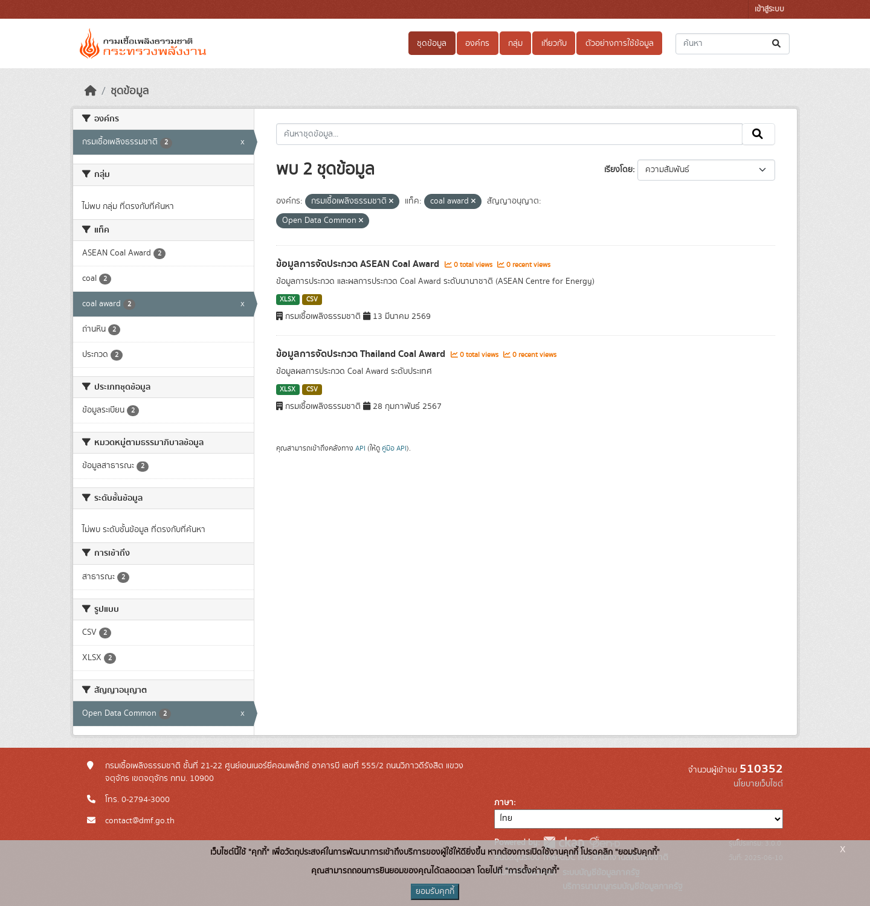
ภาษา (504, 803)
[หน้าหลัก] (91, 91)
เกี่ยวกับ (554, 43)
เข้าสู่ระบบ (769, 9)
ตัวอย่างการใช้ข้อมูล (619, 43)
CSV (312, 299)
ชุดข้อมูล (431, 43)
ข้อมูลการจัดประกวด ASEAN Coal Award (359, 264)
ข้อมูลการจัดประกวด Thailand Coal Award (362, 354)
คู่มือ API (394, 448)
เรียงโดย (618, 170)
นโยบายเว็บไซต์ (758, 784)
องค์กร (477, 43)
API (360, 448)
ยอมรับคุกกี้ (435, 891)
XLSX (287, 299)
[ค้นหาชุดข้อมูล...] (732, 43)
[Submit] (777, 43)
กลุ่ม (515, 43)
